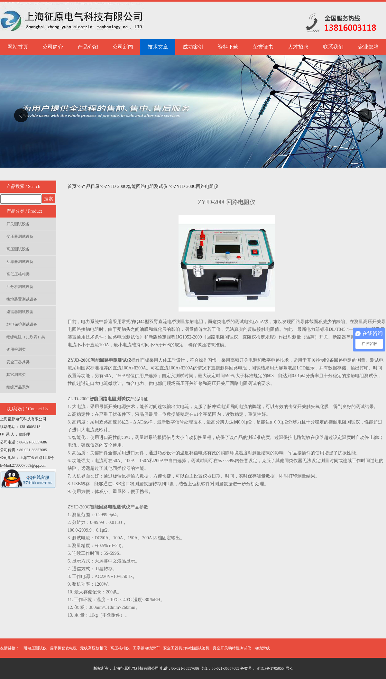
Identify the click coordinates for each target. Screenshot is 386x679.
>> (79, 186)
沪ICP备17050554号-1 (274, 668)
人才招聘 (298, 47)
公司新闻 (123, 47)
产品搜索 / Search (23, 186)
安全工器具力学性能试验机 (186, 648)
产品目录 (91, 186)
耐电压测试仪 (35, 648)
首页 (72, 186)
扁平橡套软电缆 (63, 648)
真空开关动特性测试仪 (232, 648)
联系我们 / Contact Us (27, 408)
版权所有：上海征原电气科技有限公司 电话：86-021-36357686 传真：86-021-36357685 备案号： (174, 668)
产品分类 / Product (24, 211)
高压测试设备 (18, 249)
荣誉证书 (263, 47)
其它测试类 (16, 374)
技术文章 (158, 47)
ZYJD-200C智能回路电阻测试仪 (137, 186)
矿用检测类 (16, 349)
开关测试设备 (18, 224)
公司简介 (52, 47)
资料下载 (228, 47)
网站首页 (17, 47)
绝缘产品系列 (18, 387)
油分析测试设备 (19, 286)
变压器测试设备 (19, 236)
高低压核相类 (18, 274)
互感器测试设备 (19, 261)
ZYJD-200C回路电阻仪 (196, 186)
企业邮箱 (368, 47)
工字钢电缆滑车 (146, 648)
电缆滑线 (262, 648)
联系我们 (333, 47)
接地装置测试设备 (21, 299)
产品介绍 (88, 47)
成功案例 (193, 47)
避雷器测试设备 (19, 312)
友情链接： (9, 648)
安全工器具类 (18, 362)
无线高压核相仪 (93, 648)
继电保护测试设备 (21, 324)
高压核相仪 (120, 648)
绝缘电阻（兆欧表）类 (25, 337)
